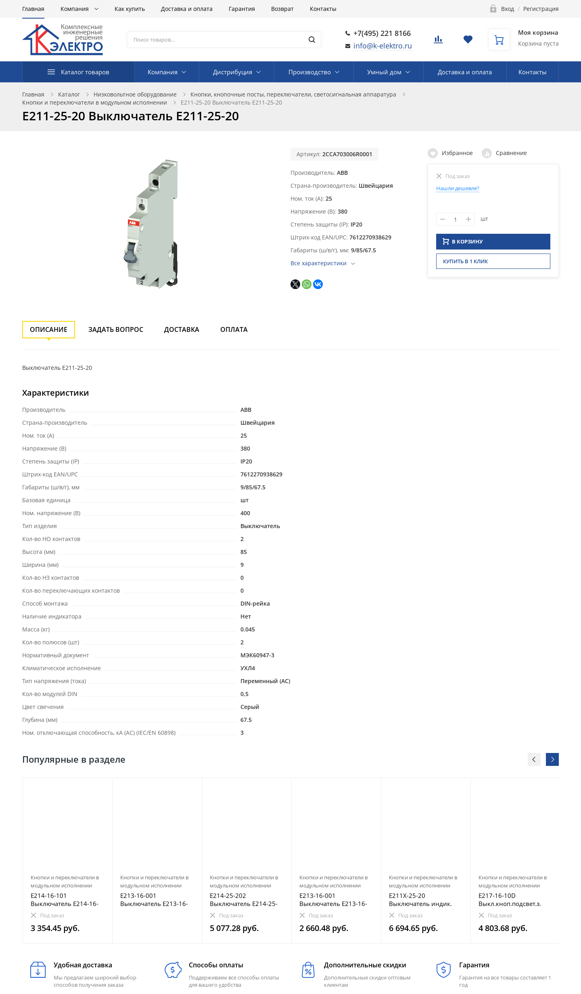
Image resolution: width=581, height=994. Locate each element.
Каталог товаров (85, 72)
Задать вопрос (115, 329)
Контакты (323, 9)
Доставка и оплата (187, 9)
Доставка (181, 329)
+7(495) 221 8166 (382, 33)
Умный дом (384, 72)
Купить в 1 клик (465, 263)
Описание (48, 329)
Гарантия (242, 9)
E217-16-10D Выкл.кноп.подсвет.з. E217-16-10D (510, 899)
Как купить (130, 9)
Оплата (234, 329)
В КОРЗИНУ (463, 243)
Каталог (69, 94)
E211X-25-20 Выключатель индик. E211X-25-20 (420, 899)
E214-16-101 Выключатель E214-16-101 (64, 899)
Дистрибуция (232, 72)
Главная (33, 9)
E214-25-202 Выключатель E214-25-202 (244, 899)
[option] (68, 861)
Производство (309, 72)
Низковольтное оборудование (135, 94)
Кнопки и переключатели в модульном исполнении (94, 102)
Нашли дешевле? (457, 188)
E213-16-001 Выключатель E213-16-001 (154, 899)
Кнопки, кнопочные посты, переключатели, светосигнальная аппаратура (293, 94)
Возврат (282, 9)
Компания (75, 9)
